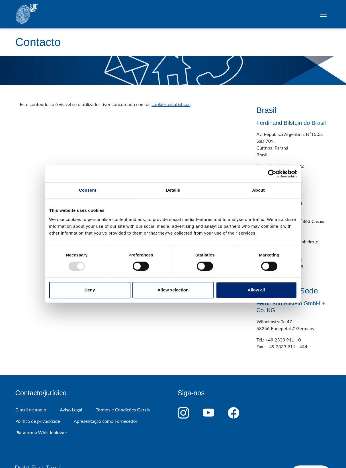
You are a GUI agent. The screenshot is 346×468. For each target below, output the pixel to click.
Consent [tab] (87, 190)
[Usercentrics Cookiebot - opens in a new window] (272, 173)
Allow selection (173, 289)
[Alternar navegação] (323, 14)
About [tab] (258, 190)
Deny (90, 289)
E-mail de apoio (30, 409)
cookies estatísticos (170, 104)
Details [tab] (173, 190)
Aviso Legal (71, 409)
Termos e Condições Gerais (123, 409)
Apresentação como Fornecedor (106, 421)
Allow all (256, 289)
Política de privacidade (37, 421)
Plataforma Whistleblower (41, 432)
